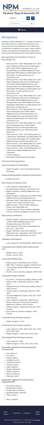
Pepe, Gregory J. (12, 395)
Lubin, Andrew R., (12, 187)
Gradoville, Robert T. (13, 362)
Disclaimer (37, 420)
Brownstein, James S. (14, 386)
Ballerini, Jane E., (12, 205)
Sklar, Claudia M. (12, 399)
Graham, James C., (13, 291)
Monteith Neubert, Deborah (16, 393)
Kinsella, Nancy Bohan (14, 388)
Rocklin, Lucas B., (12, 255)
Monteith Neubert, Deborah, (16, 189)
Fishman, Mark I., (12, 282)
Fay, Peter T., (10, 279)
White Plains (38, 413)
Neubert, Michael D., (13, 191)
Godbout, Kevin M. (12, 179)
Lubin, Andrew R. (12, 367)
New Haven (6, 413)
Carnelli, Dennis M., (13, 209)
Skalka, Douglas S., (13, 169)
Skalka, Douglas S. (13, 371)
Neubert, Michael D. (13, 369)
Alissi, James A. (11, 353)
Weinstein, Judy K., (12, 200)
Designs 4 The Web (25, 422)
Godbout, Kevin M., (13, 286)
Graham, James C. (12, 365)
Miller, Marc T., (11, 265)
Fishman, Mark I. (12, 358)
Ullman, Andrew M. (13, 374)
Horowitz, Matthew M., (14, 295)
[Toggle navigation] (22, 30)
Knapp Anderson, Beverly (15, 390)
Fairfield (27, 413)
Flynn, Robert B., (12, 311)
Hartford (17, 413)
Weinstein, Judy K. (12, 376)
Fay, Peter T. (10, 356)
